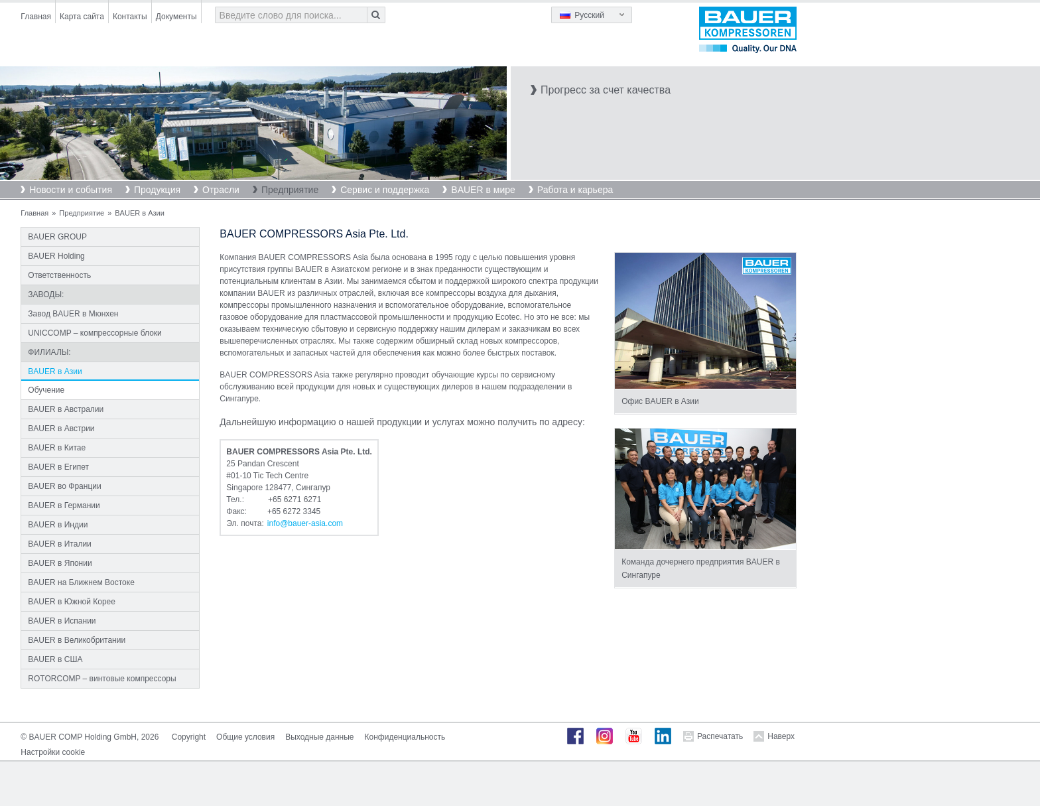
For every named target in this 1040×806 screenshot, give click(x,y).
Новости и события (70, 189)
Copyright (189, 737)
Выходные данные (319, 737)
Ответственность (59, 275)
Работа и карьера (575, 189)
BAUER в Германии (63, 505)
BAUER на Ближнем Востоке (81, 582)
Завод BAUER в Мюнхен (73, 313)
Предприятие (289, 189)
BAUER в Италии (59, 544)
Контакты (130, 16)
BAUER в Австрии (61, 428)
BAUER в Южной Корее (71, 601)
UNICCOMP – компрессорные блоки (94, 333)
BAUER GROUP (57, 236)
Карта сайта (82, 16)
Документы (176, 16)
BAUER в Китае (57, 447)
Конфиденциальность (405, 737)
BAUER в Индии (58, 524)
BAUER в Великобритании (76, 640)
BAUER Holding (56, 256)
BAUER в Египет (58, 467)
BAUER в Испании (62, 621)
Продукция (157, 189)
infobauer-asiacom (305, 523)
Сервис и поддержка (384, 189)
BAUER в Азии (55, 371)
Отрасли (220, 189)
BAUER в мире (483, 189)
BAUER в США (55, 659)
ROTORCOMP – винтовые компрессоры (102, 678)
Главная (36, 16)
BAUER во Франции (64, 486)
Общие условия (245, 737)
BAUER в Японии (60, 563)
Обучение (46, 390)
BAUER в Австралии (65, 409)
